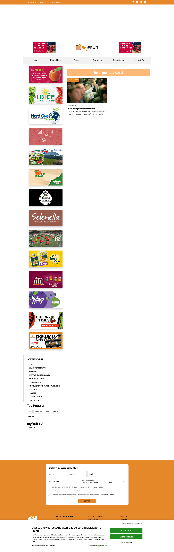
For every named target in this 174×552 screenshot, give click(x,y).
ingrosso (55, 412)
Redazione (32, 2)
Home (34, 60)
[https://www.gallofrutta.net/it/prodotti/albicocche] (45, 76)
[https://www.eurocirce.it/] (45, 158)
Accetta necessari (126, 537)
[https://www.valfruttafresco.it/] (45, 179)
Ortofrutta (38, 412)
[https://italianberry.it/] (45, 301)
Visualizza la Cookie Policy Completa (43, 545)
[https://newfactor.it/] (45, 281)
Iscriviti (87, 501)
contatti (44, 2)
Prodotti (32, 393)
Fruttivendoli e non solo (39, 375)
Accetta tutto (126, 531)
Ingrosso (32, 371)
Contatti (124, 516)
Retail (31, 364)
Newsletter (57, 2)
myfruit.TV (139, 60)
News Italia (73, 80)
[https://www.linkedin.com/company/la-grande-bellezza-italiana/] (45, 199)
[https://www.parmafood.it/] (45, 261)
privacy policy (109, 495)
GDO (29, 412)
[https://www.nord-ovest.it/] (45, 117)
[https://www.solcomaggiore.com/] (45, 138)
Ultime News (55, 60)
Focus (76, 60)
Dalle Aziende (118, 60)
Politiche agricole (36, 379)
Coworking (97, 60)
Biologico (32, 389)
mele (47, 412)
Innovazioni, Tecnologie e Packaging (44, 386)
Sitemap (124, 519)
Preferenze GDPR (126, 543)
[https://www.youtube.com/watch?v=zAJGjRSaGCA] (45, 342)
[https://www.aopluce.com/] (45, 97)
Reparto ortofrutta (37, 368)
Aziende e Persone (36, 397)
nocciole (31, 417)
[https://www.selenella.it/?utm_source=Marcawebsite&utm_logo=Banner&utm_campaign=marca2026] (45, 220)
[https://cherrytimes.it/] (45, 322)
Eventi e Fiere (34, 400)
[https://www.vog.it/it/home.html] (45, 240)
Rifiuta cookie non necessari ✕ (132, 523)
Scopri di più (31, 427)
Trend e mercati (35, 382)
